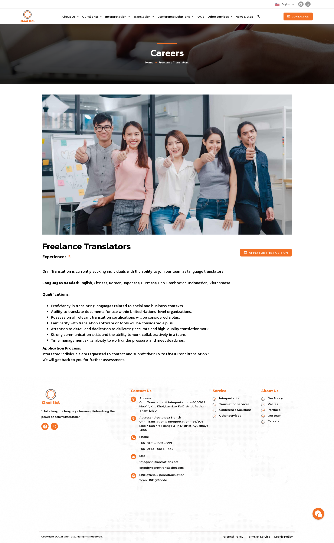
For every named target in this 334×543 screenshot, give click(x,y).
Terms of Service (258, 536)
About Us (70, 16)
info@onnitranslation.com (158, 461)
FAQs (200, 16)
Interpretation (117, 16)
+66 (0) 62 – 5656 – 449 (156, 448)
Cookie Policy (283, 536)
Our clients (92, 16)
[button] (258, 16)
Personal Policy (232, 536)
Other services (219, 16)
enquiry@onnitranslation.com (161, 467)
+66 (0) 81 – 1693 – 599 (155, 442)
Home (149, 62)
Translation (143, 16)
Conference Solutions (175, 16)
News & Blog (244, 16)
